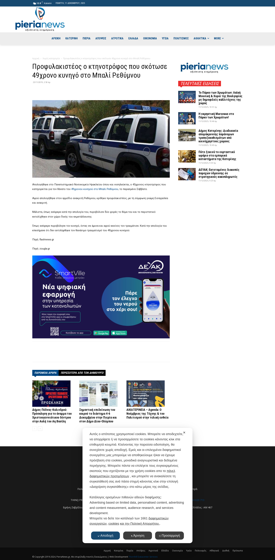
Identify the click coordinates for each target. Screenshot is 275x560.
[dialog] (137, 485)
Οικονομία (177, 550)
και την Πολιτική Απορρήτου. (139, 523)
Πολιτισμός (200, 550)
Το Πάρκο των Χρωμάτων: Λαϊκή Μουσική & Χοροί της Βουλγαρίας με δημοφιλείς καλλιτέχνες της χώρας (220, 98)
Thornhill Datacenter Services (143, 556)
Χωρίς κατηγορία (51, 58)
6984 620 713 (196, 500)
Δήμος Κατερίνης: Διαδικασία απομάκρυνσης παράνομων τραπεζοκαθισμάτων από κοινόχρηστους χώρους (218, 136)
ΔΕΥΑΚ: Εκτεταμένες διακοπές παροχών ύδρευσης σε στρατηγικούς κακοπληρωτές (219, 173)
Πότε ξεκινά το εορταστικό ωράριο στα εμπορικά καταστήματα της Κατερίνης (217, 155)
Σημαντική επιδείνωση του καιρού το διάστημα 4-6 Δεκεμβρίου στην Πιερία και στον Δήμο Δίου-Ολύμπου (98, 415)
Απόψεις (140, 550)
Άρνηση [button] (137, 535)
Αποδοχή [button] (105, 535)
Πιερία (129, 550)
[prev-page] (34, 428)
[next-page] (40, 428)
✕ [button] (184, 432)
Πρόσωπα (238, 550)
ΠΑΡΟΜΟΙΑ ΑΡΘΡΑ (45, 372)
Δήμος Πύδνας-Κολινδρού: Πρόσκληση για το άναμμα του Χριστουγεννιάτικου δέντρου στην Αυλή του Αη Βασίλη (52, 415)
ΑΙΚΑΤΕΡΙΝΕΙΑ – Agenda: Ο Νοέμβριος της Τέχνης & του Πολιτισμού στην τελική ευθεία (147, 413)
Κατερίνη (118, 550)
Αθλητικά (214, 550)
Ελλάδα (165, 550)
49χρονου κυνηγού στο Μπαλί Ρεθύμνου (94, 189)
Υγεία (189, 550)
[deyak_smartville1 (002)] (101, 296)
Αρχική (35, 58)
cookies (113, 523)
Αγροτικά (153, 550)
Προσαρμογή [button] (169, 535)
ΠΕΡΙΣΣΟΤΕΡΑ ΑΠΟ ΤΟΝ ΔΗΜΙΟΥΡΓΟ (82, 372)
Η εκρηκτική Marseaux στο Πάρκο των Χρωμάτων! (216, 115)
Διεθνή (225, 550)
